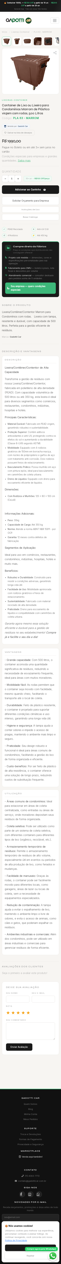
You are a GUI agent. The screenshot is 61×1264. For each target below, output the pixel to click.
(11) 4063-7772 (30, 1176)
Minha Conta (30, 1114)
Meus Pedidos (30, 1119)
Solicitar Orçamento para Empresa (30, 200)
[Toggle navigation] (54, 20)
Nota (9, 1006)
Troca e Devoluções (30, 1134)
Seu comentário (16, 1020)
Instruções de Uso (30, 209)
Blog (30, 1109)
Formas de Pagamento (30, 1139)
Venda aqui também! (30, 1156)
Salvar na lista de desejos (18, 132)
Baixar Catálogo (30, 217)
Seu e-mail (38, 993)
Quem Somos (30, 1104)
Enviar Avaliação (19, 1047)
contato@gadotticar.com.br (30, 1181)
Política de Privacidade (16, 1240)
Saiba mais (24, 160)
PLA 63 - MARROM (43, 32)
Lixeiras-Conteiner (20, 32)
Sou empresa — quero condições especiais (26, 288)
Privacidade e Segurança (30, 1144)
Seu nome (12, 993)
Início (4, 32)
